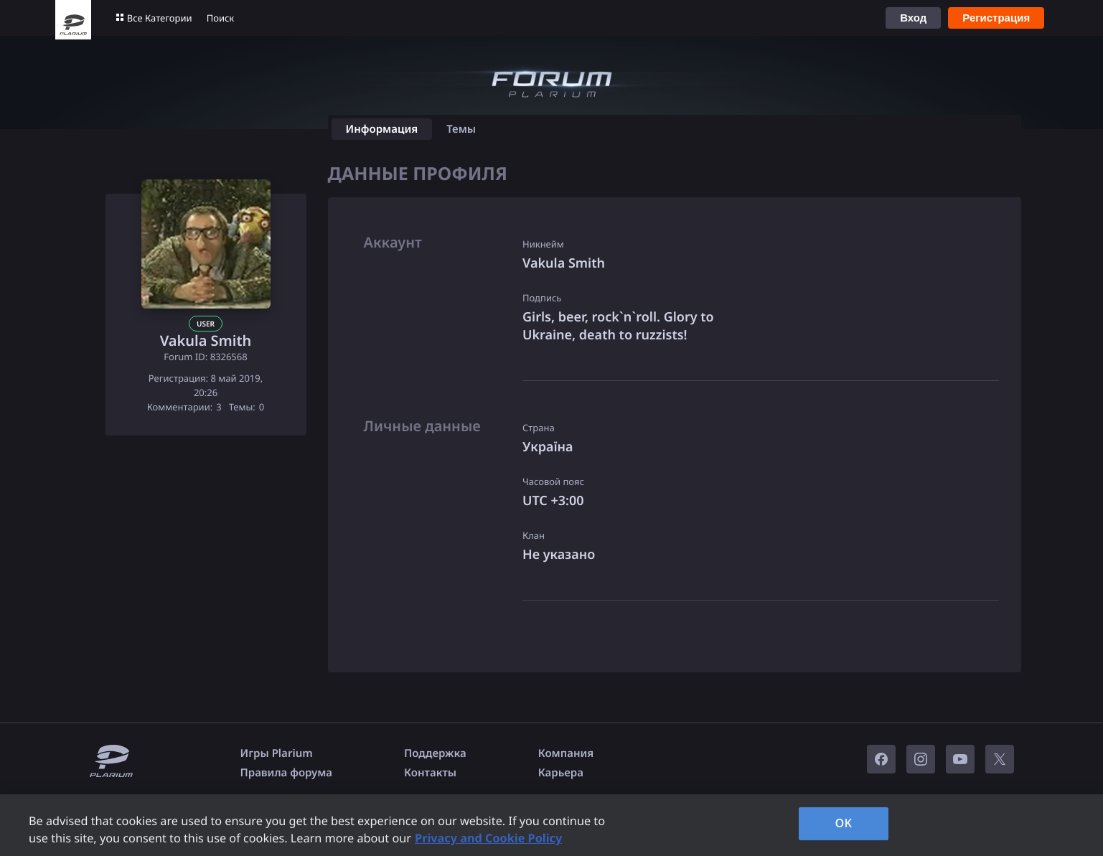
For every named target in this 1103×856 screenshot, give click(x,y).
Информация (382, 129)
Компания (566, 753)
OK (844, 823)
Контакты (430, 773)
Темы (461, 129)
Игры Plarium (276, 753)
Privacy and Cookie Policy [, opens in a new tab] (488, 838)
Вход (913, 17)
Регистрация (996, 17)
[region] (551, 825)
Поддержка (435, 753)
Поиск (221, 17)
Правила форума (286, 773)
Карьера (560, 773)
